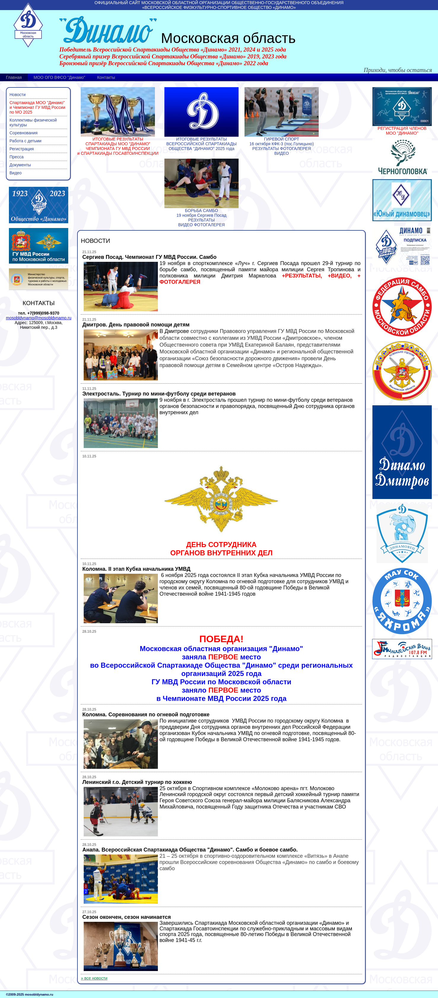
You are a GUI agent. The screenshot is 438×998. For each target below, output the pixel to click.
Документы (20, 164)
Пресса (16, 156)
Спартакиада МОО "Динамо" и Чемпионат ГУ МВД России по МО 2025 (37, 107)
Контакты (106, 77)
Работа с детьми (25, 140)
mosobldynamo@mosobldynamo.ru (38, 317)
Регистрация (21, 148)
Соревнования (23, 132)
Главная (14, 77)
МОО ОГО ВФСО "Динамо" (59, 77)
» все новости (94, 978)
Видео (15, 172)
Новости (17, 94)
